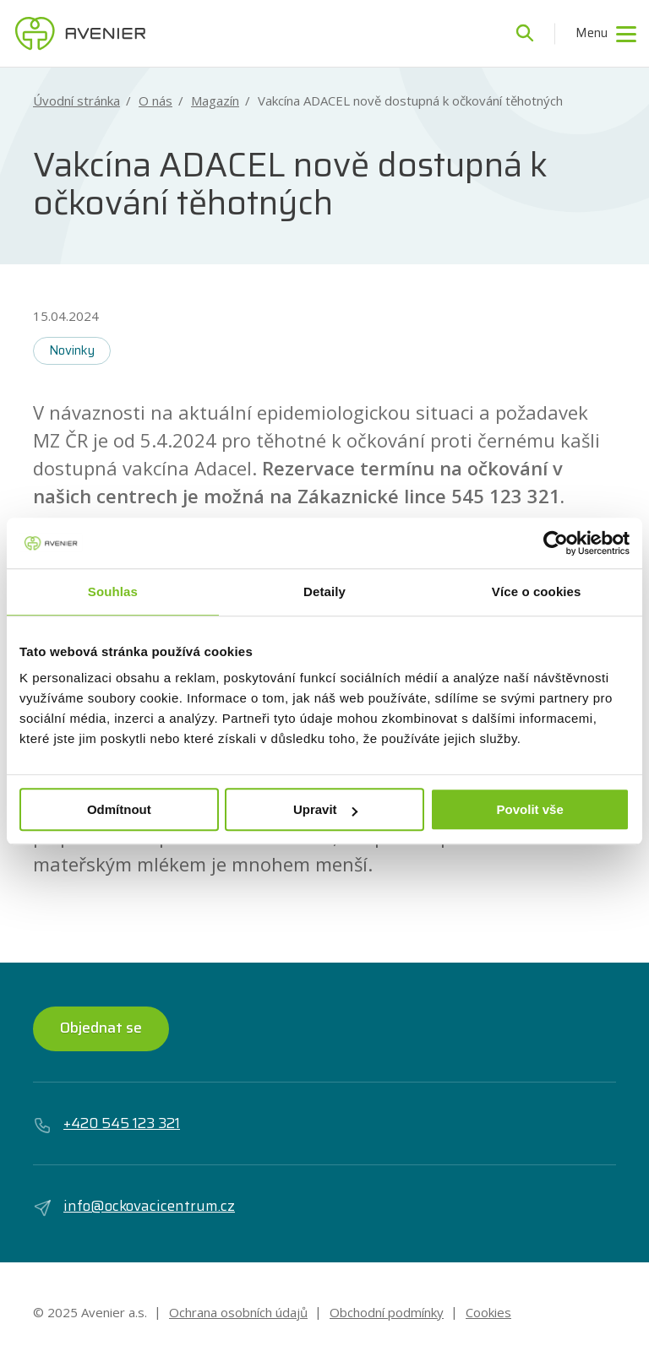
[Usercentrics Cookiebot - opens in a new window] (556, 543)
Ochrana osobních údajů (238, 1312)
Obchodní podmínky (387, 1312)
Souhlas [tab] (113, 591)
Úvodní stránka (76, 101)
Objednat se (101, 1028)
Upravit (325, 809)
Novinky (72, 350)
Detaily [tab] (324, 591)
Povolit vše (530, 809)
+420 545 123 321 (106, 1124)
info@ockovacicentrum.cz (134, 1207)
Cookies (488, 1312)
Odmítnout (119, 809)
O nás (155, 101)
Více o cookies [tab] (536, 591)
